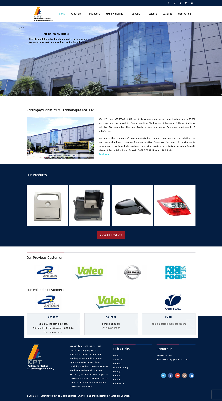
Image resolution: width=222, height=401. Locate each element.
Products (94, 14)
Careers (168, 14)
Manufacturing (116, 14)
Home (62, 14)
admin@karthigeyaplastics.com (169, 324)
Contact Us (184, 14)
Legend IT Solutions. (120, 395)
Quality (137, 14)
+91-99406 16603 (111, 328)
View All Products (111, 235)
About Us (77, 14)
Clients (153, 14)
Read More (104, 154)
